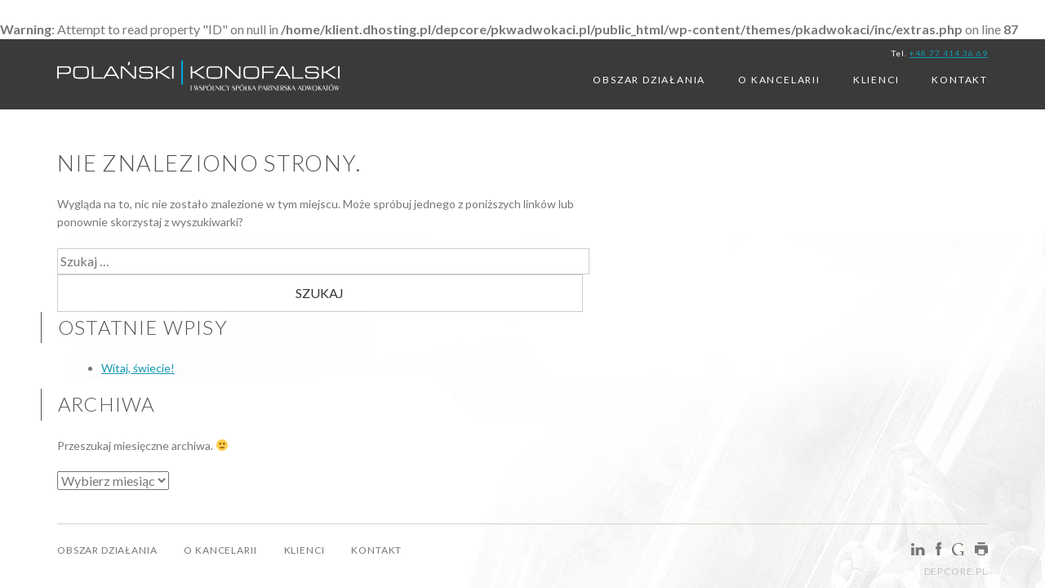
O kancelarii (779, 80)
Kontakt (960, 80)
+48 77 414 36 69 (948, 53)
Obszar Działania (649, 80)
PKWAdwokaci (198, 80)
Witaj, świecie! (138, 368)
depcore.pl (956, 571)
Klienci (876, 80)
